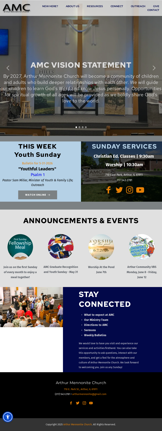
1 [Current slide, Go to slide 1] (76, 127)
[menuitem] (50, 6)
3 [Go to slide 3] (82, 127)
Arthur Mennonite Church (81, 382)
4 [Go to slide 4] (86, 127)
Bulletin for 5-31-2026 (37, 163)
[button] (7, 417)
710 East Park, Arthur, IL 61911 (124, 175)
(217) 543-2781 (62, 394)
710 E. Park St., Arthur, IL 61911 (81, 389)
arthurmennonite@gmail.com (89, 394)
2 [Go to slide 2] (79, 127)
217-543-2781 (124, 180)
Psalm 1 (38, 174)
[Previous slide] (8, 67)
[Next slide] (154, 67)
